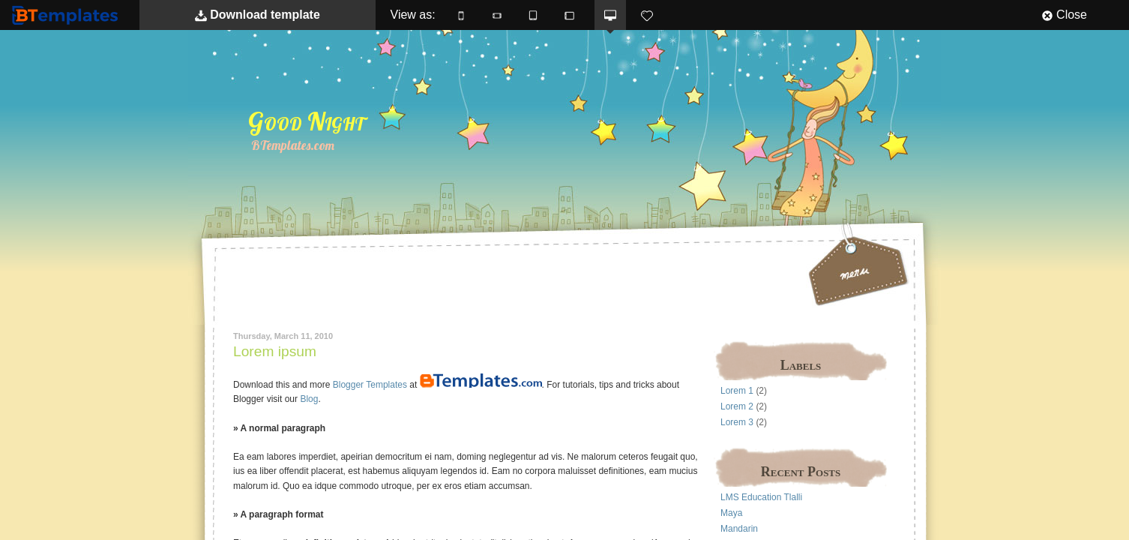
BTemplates (68, 14)
